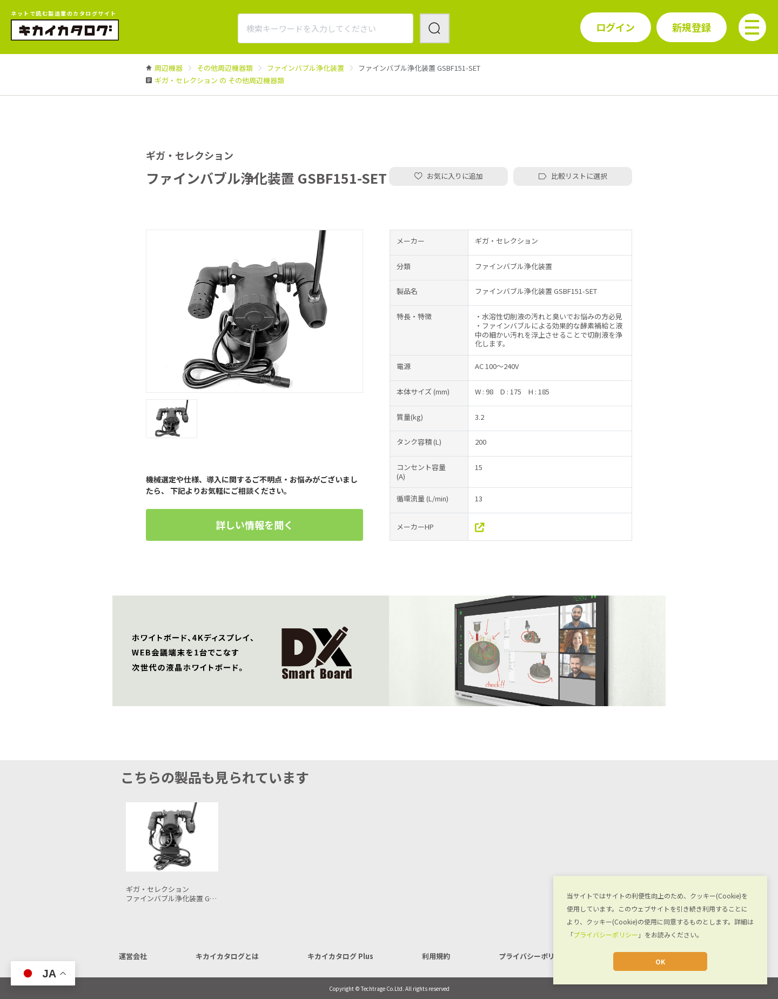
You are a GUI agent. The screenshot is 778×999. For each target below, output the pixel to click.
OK (660, 961)
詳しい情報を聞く (254, 525)
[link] (169, 68)
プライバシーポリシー (605, 934)
